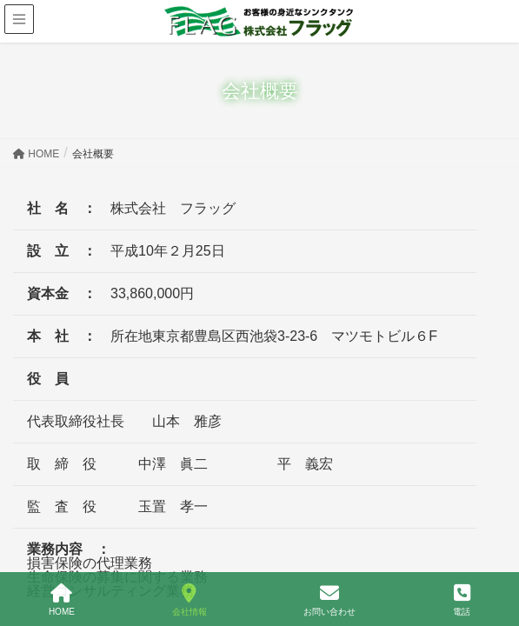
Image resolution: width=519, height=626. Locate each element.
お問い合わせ (329, 599)
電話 (461, 599)
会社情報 (189, 599)
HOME (62, 599)
